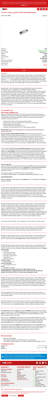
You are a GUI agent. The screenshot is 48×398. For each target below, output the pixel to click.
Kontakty (19, 372)
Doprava (19, 373)
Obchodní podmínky (21, 375)
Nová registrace (20, 376)
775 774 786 (4, 376)
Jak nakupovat (20, 369)
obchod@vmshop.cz (5, 380)
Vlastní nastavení (13, 395)
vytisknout (44, 15)
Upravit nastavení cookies (22, 379)
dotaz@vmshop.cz (5, 385)
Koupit (24, 70)
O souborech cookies (21, 378)
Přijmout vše (21, 395)
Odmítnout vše (4, 395)
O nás (18, 370)
